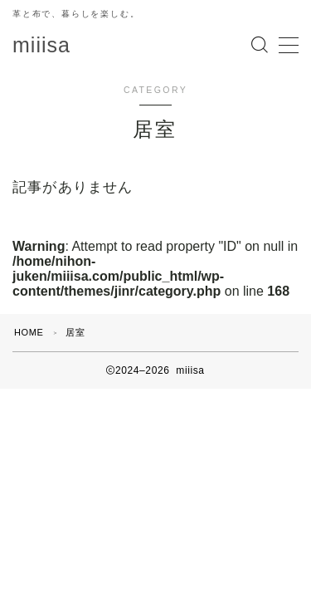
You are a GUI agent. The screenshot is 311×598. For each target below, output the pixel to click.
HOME (28, 332)
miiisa (41, 45)
